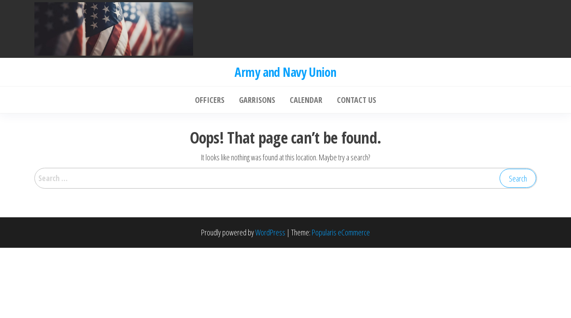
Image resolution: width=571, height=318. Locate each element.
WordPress (270, 232)
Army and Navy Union (285, 72)
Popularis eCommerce (341, 232)
